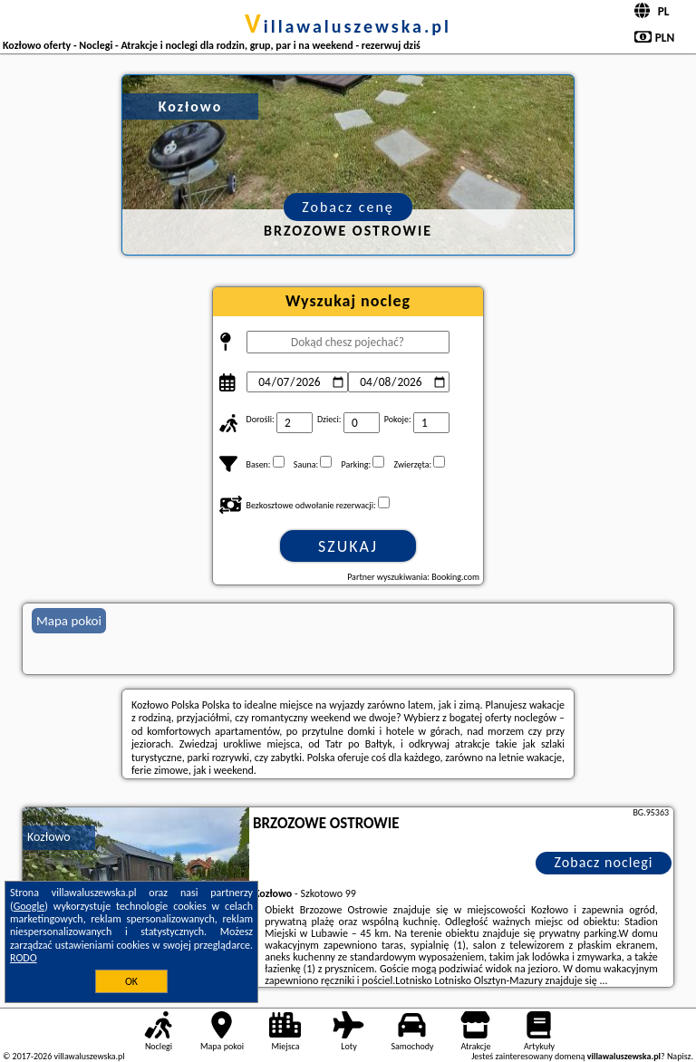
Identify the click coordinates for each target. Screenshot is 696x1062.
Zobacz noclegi (604, 862)
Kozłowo (49, 837)
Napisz (679, 1056)
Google (29, 906)
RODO (23, 957)
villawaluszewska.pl (348, 26)
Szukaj (348, 546)
